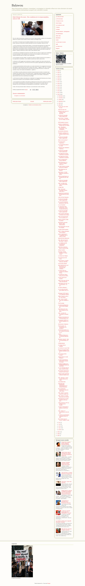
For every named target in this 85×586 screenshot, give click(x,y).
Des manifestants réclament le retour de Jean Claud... (63, 390)
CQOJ (57, 40)
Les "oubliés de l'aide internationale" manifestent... (62, 244)
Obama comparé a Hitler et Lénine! (63, 220)
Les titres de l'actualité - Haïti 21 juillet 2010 (63, 211)
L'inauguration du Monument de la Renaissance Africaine (66, 502)
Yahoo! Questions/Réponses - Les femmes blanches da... (63, 336)
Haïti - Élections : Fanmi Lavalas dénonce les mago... (63, 379)
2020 (58, 76)
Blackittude (58, 37)
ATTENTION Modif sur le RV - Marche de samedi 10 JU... (63, 331)
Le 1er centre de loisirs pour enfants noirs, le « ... (63, 290)
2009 (58, 431)
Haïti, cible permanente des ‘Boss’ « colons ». (63, 241)
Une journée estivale (62, 263)
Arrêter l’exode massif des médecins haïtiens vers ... (63, 375)
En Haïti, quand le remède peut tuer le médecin (63, 167)
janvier (59, 429)
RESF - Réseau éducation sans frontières (63, 232)
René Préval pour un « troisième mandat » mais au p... (63, 163)
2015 (58, 85)
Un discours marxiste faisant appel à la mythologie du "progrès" (66, 512)
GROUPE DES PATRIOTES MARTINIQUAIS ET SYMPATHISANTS (62, 385)
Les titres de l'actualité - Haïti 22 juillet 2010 (63, 200)
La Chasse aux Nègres (63, 255)
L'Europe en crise (59, 20)
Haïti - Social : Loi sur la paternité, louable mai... (63, 393)
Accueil (32, 101)
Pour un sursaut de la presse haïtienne (62, 160)
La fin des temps (59, 18)
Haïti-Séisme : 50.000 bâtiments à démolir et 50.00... (63, 173)
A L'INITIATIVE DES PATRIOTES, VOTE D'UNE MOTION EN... (63, 207)
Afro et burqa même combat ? (62, 354)
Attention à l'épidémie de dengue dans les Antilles (63, 125)
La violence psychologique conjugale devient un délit (63, 416)
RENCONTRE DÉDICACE (63, 238)
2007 (58, 435)
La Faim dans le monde (61, 42)
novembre (60, 97)
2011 (58, 92)
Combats (58, 29)
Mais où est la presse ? (63, 140)
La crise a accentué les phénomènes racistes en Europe (63, 361)
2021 (58, 74)
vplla (57, 44)
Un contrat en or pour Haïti (63, 348)
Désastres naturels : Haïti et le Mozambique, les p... (63, 340)
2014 (58, 87)
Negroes (57, 48)
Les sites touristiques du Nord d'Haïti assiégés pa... (63, 306)
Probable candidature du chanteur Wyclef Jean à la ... (63, 134)
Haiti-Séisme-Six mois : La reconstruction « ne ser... (63, 284)
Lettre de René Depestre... (63, 197)
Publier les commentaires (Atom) (35, 104)
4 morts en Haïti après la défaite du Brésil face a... (63, 408)
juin (59, 422)
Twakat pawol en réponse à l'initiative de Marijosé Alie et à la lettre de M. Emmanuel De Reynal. (66, 492)
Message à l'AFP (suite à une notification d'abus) (63, 294)
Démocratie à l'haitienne (63, 324)
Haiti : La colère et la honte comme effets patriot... (62, 184)
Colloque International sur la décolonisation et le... (63, 318)
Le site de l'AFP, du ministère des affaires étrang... (63, 271)
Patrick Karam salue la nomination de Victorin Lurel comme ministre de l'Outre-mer (66, 454)
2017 (58, 81)
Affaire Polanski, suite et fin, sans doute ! (63, 297)
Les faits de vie (59, 46)
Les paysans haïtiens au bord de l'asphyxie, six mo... (63, 321)
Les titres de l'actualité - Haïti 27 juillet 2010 (63, 138)
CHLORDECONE (61, 381)
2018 (58, 79)
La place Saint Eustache (63, 229)
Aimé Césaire (58, 23)
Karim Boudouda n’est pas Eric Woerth (63, 227)
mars (59, 427)
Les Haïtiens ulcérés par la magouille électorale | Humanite (63, 521)
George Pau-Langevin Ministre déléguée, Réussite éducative (66, 443)
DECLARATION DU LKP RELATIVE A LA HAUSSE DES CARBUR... (63, 267)
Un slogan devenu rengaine (62, 346)
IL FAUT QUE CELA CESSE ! (62, 278)
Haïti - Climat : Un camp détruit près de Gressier (63, 396)
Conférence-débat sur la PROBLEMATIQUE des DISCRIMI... (63, 365)
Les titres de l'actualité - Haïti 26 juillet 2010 (63, 151)
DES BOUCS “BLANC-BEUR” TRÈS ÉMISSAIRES (63, 223)
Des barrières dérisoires (63, 131)
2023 (58, 70)
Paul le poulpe (61, 303)
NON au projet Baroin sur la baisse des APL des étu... (63, 177)
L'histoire (58, 27)
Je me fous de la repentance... (61, 142)
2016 (58, 83)
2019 (58, 78)
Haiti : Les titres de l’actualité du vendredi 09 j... (63, 314)
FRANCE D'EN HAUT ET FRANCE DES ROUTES (63, 112)
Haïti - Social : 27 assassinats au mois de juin (63, 412)
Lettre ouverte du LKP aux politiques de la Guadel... (63, 404)
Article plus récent (17, 101)
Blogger (48, 583)
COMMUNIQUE (61, 343)
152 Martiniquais (59, 33)
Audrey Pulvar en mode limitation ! (63, 357)
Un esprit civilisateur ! (62, 287)
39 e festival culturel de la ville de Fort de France (63, 371)
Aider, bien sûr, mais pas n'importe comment (66, 529)
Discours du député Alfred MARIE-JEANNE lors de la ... (63, 351)
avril (59, 426)
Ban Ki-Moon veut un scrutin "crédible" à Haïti (63, 419)
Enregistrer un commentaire (19, 95)
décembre (60, 96)
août (59, 103)
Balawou (17, 5)
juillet (59, 105)
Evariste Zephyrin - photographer (63, 31)
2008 (58, 433)
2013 (58, 88)
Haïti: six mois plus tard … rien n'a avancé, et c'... (63, 217)
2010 (58, 94)
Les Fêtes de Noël (59, 16)
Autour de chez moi (62, 109)
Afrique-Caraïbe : (61, 250)
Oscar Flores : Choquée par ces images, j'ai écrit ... (63, 119)
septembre (60, 101)
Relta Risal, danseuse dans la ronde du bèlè (63, 248)
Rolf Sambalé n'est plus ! (63, 122)
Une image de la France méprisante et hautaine (63, 154)
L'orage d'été (61, 187)
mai (59, 424)
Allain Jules (58, 35)
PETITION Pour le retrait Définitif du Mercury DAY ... (63, 400)
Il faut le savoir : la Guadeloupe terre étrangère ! (62, 327)
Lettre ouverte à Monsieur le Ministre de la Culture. (63, 214)
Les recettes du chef (60, 25)
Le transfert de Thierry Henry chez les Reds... (63, 275)
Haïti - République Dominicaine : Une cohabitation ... (62, 128)
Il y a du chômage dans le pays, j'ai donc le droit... (63, 368)
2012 (58, 90)
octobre (60, 99)
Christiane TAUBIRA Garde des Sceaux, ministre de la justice (65, 463)
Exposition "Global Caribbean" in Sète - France (63, 253)
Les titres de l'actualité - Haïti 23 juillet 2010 (63, 181)
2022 (58, 72)
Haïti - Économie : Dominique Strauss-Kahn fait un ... (62, 190)
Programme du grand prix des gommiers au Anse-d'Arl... (63, 194)
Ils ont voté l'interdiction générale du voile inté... (63, 202)
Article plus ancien (47, 101)
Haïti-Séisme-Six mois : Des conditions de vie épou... (63, 310)
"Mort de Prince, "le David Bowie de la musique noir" (66, 473)
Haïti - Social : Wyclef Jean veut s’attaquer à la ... (63, 300)
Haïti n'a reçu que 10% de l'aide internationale (63, 281)
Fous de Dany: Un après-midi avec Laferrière (63, 261)
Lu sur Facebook (61, 204)
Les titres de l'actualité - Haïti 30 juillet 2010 (63, 116)
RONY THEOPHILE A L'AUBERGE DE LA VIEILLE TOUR (62, 235)
